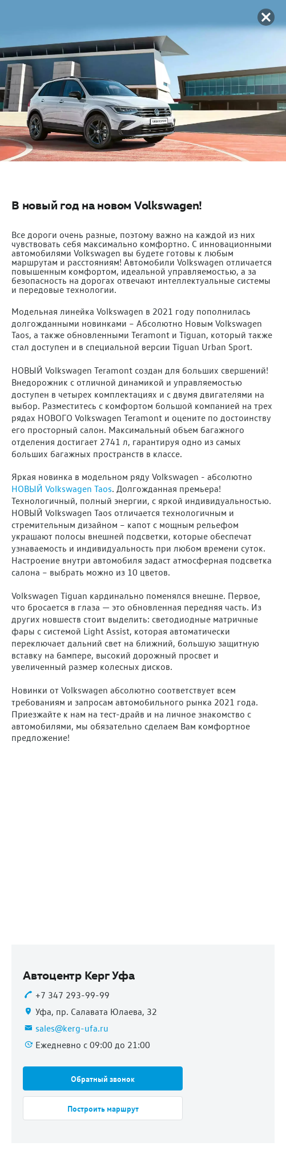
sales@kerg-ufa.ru (71, 1028)
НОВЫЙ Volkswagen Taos (61, 488)
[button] (103, 1078)
